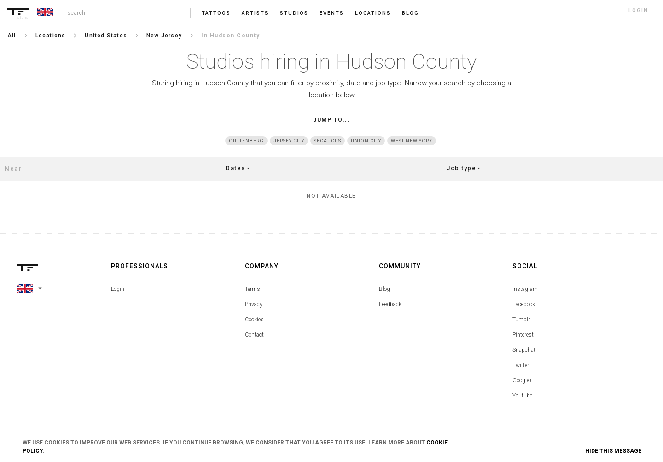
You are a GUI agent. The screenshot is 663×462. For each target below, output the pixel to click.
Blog (384, 289)
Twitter (520, 365)
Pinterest (523, 335)
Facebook (523, 304)
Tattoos (216, 13)
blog (410, 13)
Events (332, 13)
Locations (373, 13)
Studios (294, 13)
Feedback (390, 304)
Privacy (253, 304)
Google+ (522, 380)
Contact (254, 335)
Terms (252, 289)
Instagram (525, 289)
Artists (255, 13)
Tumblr (521, 319)
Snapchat (523, 350)
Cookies (254, 319)
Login (117, 289)
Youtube (522, 395)
